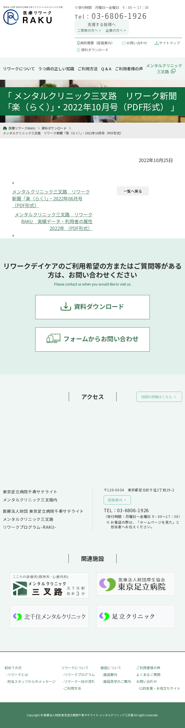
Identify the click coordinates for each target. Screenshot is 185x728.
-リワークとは (17, 674)
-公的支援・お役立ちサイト (159, 688)
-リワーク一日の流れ (79, 681)
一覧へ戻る (132, 191)
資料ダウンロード (99, 306)
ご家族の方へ (87, 30)
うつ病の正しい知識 (56, 68)
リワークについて (19, 68)
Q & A (106, 68)
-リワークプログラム (79, 674)
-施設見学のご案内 (116, 681)
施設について (111, 667)
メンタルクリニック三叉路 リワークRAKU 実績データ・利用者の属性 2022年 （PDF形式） (53, 221)
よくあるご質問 (148, 674)
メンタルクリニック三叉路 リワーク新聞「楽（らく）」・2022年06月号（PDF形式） (51, 198)
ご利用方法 (88, 68)
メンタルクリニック (164, 69)
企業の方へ (114, 30)
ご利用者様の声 (129, 68)
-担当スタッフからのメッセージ (31, 681)
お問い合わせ (146, 681)
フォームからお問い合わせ (101, 338)
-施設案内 (109, 674)
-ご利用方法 (72, 688)
